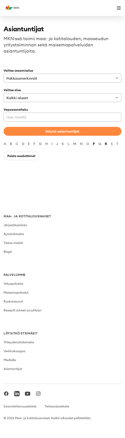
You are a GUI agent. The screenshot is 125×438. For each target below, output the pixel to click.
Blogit (8, 252)
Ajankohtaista (14, 234)
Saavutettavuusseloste (20, 406)
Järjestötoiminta (15, 225)
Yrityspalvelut (13, 284)
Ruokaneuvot (13, 301)
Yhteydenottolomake (19, 342)
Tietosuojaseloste (56, 406)
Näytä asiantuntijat (62, 131)
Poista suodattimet (21, 156)
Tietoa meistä (13, 243)
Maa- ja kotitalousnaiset (27, 216)
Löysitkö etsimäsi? (21, 333)
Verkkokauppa (14, 351)
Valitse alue (12, 90)
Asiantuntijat (13, 369)
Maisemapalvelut (16, 293)
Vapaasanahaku (16, 110)
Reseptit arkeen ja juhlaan (22, 310)
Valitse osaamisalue (18, 71)
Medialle (10, 360)
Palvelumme (15, 275)
